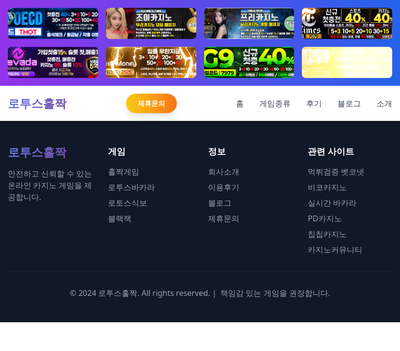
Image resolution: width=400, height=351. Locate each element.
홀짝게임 (123, 171)
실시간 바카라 (332, 202)
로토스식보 (127, 202)
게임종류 (275, 103)
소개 (384, 103)
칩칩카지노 (327, 234)
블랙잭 (119, 218)
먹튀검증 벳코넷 (336, 171)
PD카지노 (324, 218)
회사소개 (223, 171)
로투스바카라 (131, 187)
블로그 (349, 103)
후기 (314, 103)
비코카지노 (327, 187)
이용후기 (223, 187)
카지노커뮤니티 (335, 249)
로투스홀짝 (37, 103)
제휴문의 (151, 103)
